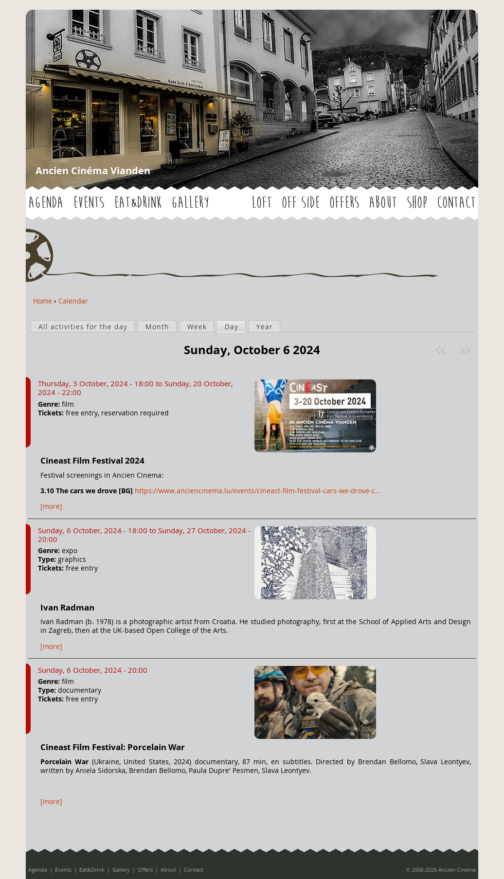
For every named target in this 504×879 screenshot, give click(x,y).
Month (157, 326)
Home (42, 300)
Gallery (190, 203)
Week (197, 326)
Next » (466, 349)
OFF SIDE (301, 203)
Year (264, 326)
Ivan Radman (67, 607)
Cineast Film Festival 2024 (92, 460)
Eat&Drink (138, 203)
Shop (417, 203)
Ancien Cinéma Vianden (93, 170)
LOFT (262, 203)
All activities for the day (82, 326)
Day (235, 326)
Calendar (73, 300)
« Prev (442, 349)
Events (88, 203)
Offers (344, 203)
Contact (456, 203)
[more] (51, 506)
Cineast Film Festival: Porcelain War (112, 747)
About (383, 203)
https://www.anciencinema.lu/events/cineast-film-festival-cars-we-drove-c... (258, 490)
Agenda (45, 203)
